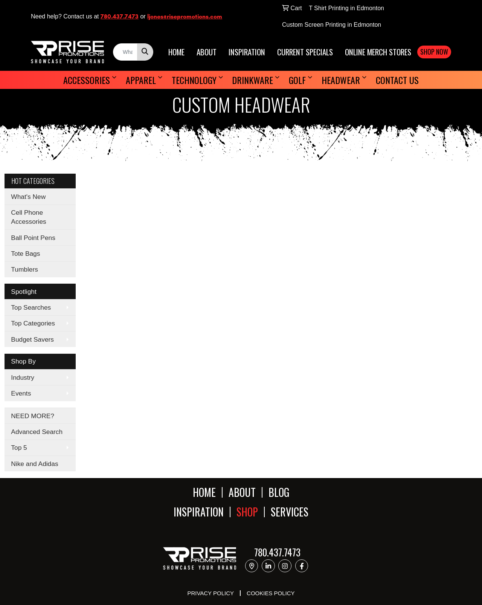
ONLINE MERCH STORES (378, 52)
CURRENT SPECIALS (305, 52)
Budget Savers (32, 339)
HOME (176, 52)
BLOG (279, 492)
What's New (28, 196)
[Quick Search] (125, 52)
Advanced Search (37, 431)
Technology (194, 80)
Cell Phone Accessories (28, 217)
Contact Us (397, 80)
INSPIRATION (247, 52)
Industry (22, 377)
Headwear (341, 80)
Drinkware (252, 80)
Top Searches (31, 307)
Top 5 (19, 447)
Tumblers (24, 269)
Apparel (141, 80)
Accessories (86, 80)
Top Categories (33, 323)
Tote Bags (25, 253)
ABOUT (207, 52)
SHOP (247, 512)
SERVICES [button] (289, 512)
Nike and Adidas (34, 464)
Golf (297, 80)
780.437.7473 (120, 16)
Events (21, 393)
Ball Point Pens (33, 237)
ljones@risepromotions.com (184, 16)
